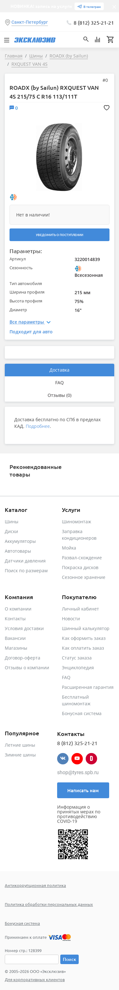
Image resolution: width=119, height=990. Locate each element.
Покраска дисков (80, 567)
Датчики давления (25, 561)
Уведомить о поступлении (59, 234)
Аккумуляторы (20, 541)
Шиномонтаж (76, 522)
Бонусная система (82, 713)
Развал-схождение (82, 558)
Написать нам (83, 790)
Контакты (15, 619)
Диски (11, 531)
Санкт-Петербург (29, 22)
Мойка (69, 548)
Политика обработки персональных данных (49, 904)
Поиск (69, 959)
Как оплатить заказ (83, 648)
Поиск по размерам (26, 571)
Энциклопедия (78, 668)
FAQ (59, 383)
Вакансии (15, 638)
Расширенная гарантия (88, 687)
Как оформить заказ (84, 638)
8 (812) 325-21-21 (94, 22)
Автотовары (18, 551)
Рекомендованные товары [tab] (36, 470)
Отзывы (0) (59, 395)
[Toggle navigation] (6, 39)
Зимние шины (20, 755)
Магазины (16, 648)
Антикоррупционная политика (35, 885)
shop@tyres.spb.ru (78, 772)
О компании (18, 609)
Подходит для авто (31, 332)
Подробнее (38, 426)
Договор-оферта (22, 658)
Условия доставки (24, 628)
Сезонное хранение (83, 577)
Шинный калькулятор (85, 628)
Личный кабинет (80, 609)
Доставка (59, 370)
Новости (71, 619)
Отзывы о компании (27, 668)
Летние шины (20, 745)
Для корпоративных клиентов (35, 979)
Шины (11, 522)
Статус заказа (77, 658)
